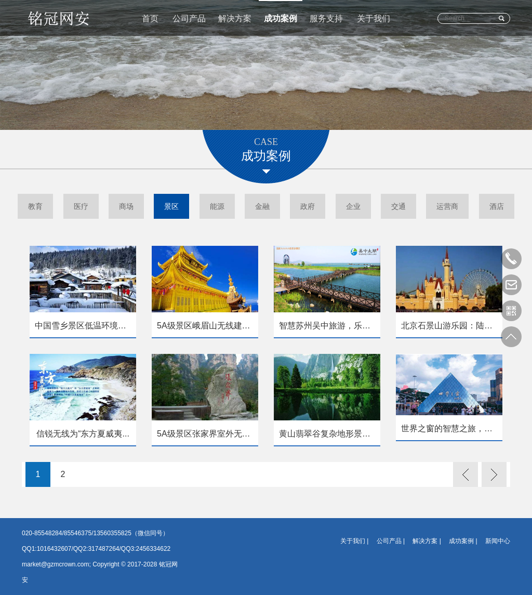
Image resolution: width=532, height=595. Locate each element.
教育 (35, 206)
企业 (353, 206)
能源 (217, 206)
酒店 (496, 206)
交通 (398, 206)
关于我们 (373, 18)
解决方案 (234, 18)
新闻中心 (497, 541)
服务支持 (326, 18)
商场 (126, 206)
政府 (307, 206)
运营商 (447, 206)
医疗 (81, 206)
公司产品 (189, 18)
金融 (262, 206)
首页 (150, 18)
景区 (171, 206)
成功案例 (280, 18)
